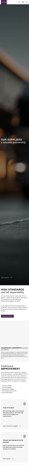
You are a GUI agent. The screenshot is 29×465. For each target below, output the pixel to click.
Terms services (8, 458)
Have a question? (6, 277)
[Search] (19, 2)
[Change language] (23, 2)
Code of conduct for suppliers (12, 426)
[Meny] (26, 2)
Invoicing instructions (7, 316)
